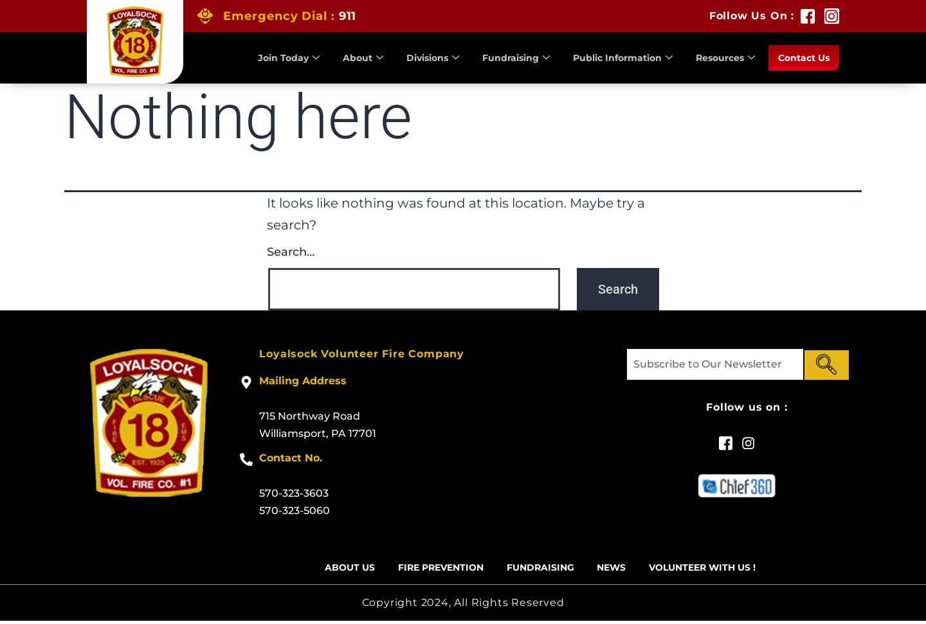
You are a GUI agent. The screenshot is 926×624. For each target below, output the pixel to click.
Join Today (264, 57)
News (617, 569)
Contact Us (802, 57)
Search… (290, 252)
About (340, 57)
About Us (333, 569)
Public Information (612, 57)
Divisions (413, 57)
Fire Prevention (432, 569)
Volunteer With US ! (716, 569)
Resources (719, 57)
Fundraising (500, 57)
